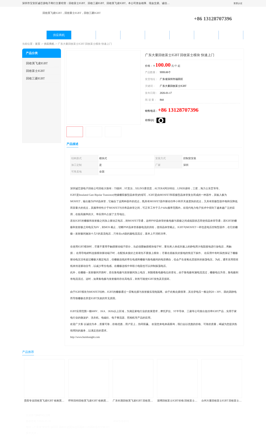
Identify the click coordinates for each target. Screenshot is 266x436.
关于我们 (108, 35)
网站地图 (83, 433)
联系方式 (231, 35)
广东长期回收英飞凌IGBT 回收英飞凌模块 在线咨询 (142, 400)
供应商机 (59, 35)
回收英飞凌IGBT (37, 63)
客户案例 (182, 35)
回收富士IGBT (35, 70)
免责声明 (58, 433)
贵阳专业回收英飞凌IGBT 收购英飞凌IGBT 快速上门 (54, 400)
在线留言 (206, 35)
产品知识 (157, 35)
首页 (37, 43)
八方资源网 (46, 433)
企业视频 (83, 35)
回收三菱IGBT (35, 78)
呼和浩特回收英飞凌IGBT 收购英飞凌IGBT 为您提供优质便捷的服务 (107, 400)
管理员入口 (70, 433)
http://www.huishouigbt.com (85, 337)
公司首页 (34, 35)
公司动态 (133, 35)
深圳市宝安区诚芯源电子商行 (96, 421)
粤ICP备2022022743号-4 (65, 421)
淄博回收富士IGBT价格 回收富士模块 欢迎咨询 (184, 400)
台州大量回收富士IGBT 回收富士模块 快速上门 (228, 400)
